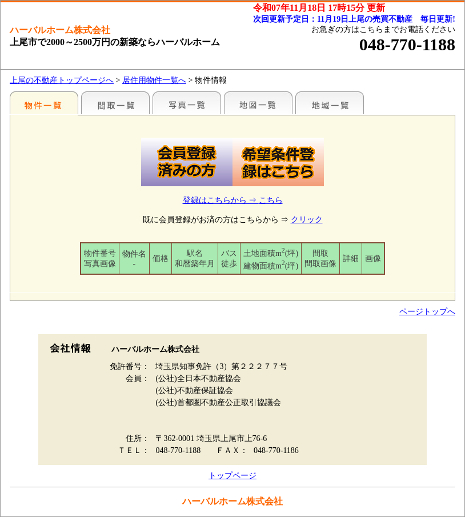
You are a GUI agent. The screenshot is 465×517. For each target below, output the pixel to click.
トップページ (232, 475)
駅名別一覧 (44, 102)
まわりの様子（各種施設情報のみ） (329, 102)
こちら (271, 200)
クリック (307, 219)
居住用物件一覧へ (154, 80)
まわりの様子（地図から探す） (258, 102)
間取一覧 (115, 102)
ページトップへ (427, 311)
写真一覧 (187, 102)
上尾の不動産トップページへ (62, 80)
